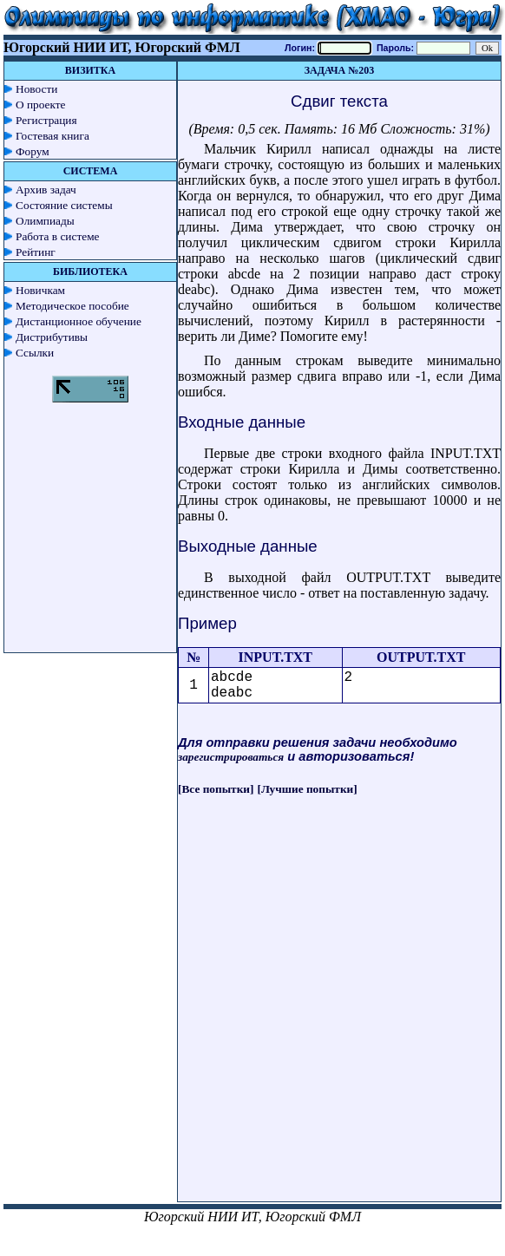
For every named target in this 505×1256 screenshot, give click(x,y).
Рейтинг (36, 251)
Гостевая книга (52, 135)
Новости (36, 88)
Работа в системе (58, 236)
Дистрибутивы (52, 336)
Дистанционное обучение (78, 321)
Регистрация (46, 120)
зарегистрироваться (231, 756)
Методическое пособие (72, 305)
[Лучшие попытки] (307, 788)
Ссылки (35, 352)
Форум (32, 151)
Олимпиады (45, 220)
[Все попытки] (215, 788)
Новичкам (40, 290)
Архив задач (46, 189)
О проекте (41, 104)
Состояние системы (64, 205)
